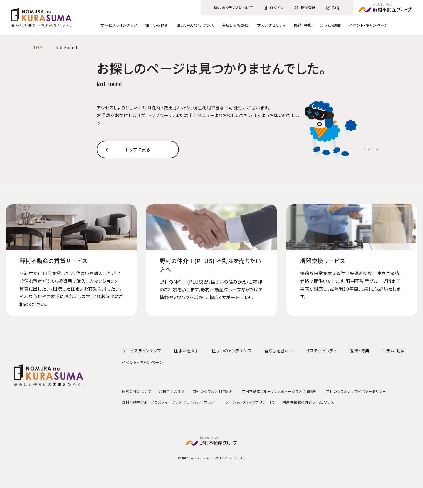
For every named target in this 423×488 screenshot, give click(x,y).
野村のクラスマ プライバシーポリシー (356, 391)
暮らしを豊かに (235, 25)
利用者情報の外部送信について (308, 401)
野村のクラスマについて (233, 7)
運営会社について (136, 391)
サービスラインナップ (118, 25)
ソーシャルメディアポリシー (250, 401)
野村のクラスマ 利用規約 (213, 391)
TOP (37, 47)
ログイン (277, 7)
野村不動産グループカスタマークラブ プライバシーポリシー (170, 401)
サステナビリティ (271, 25)
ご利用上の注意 (172, 391)
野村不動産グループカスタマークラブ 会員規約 (280, 391)
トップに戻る (137, 149)
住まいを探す (156, 25)
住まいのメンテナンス (195, 25)
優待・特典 (303, 25)
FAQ (335, 7)
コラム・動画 (330, 25)
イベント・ (368, 25)
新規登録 (308, 7)
